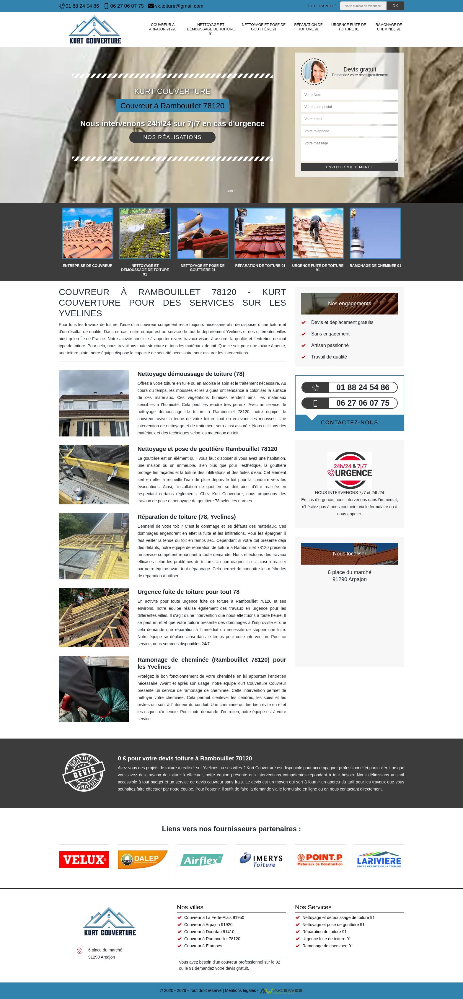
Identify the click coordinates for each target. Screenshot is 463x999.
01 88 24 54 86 (79, 6)
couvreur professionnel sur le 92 (250, 962)
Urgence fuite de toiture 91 (348, 27)
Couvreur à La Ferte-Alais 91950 (214, 917)
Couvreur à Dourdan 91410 (209, 931)
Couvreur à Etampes (203, 945)
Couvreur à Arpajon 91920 (163, 27)
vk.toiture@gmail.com (175, 6)
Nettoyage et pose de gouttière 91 (264, 27)
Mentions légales (240, 990)
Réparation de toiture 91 (308, 27)
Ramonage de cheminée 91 (389, 27)
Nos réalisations (172, 137)
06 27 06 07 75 (123, 6)
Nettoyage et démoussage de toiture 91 (211, 29)
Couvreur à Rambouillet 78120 (212, 938)
